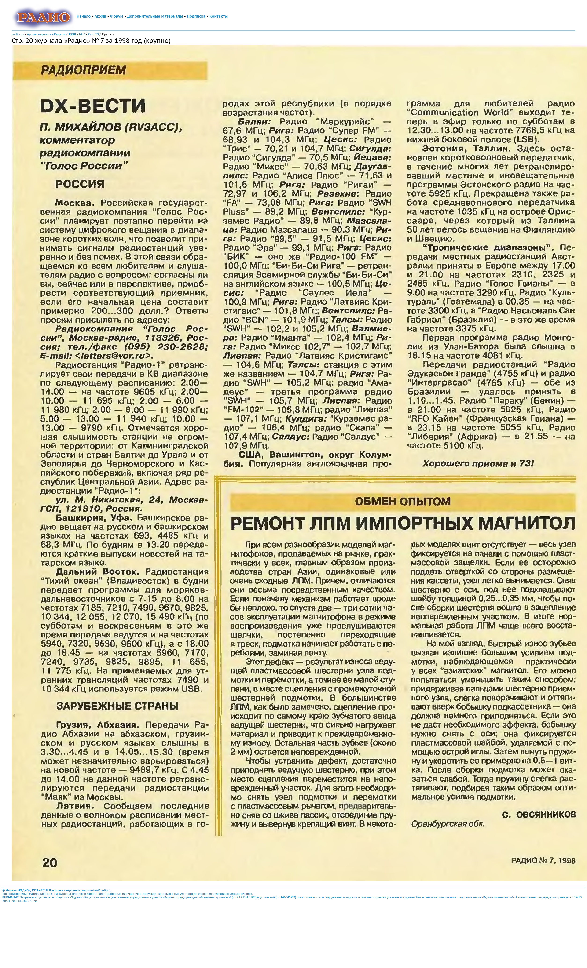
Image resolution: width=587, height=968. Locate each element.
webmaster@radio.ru (96, 890)
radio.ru (18, 34)
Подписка (196, 16)
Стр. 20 (93, 34)
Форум (116, 16)
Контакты (218, 16)
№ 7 (82, 34)
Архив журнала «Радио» (46, 34)
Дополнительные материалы (155, 16)
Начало (84, 16)
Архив (100, 16)
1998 (72, 34)
